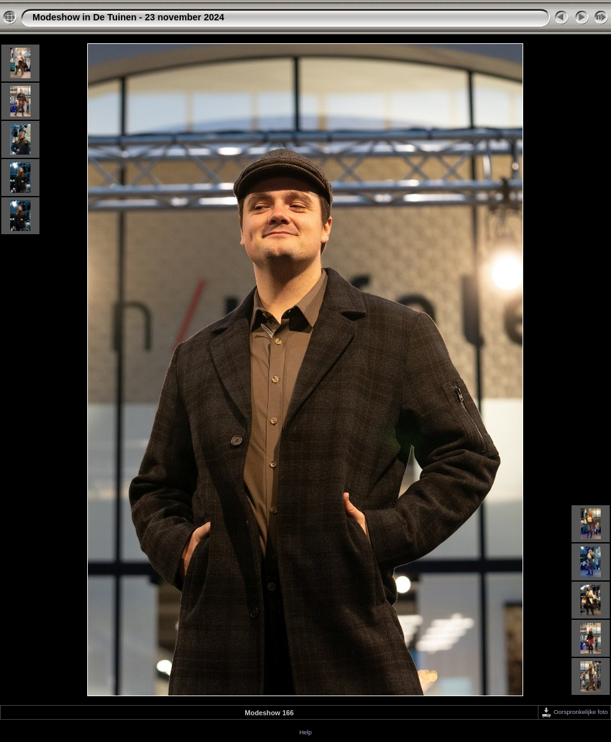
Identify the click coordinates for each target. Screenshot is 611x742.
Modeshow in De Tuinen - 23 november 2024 (128, 17)
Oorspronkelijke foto (574, 711)
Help (305, 732)
